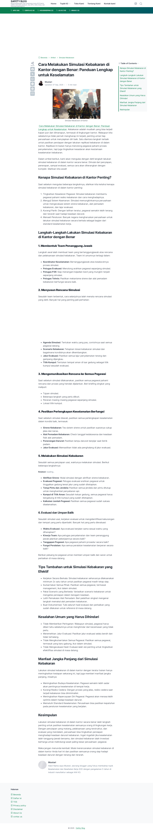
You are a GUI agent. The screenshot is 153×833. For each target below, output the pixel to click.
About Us (16, 813)
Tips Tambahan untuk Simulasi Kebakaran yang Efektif (131, 88)
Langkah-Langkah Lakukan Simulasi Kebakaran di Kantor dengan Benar (132, 78)
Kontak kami (109, 3)
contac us (16, 816)
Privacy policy (18, 805)
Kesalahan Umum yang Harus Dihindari (132, 97)
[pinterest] (32, 89)
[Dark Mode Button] (135, 3)
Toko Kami (79, 3)
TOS (14, 802)
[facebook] (32, 69)
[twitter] (32, 74)
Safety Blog (80, 828)
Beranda (16, 794)
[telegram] (32, 84)
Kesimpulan (125, 109)
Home (53, 3)
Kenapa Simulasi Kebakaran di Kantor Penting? (133, 69)
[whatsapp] (32, 79)
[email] (32, 93)
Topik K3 (64, 3)
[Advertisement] (76, 35)
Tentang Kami (93, 3)
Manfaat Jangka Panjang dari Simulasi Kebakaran (132, 104)
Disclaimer (17, 809)
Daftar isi (16, 798)
